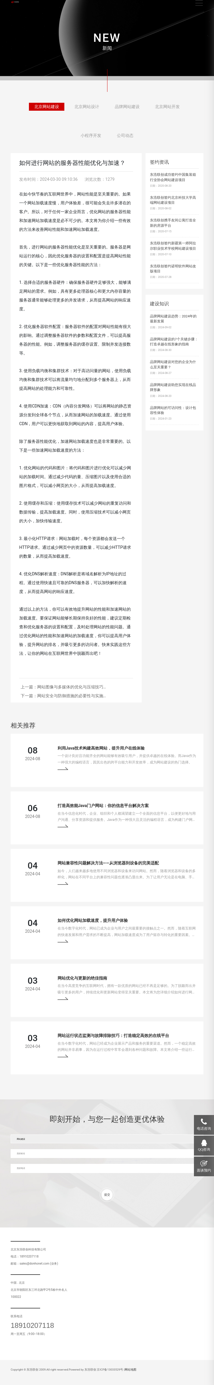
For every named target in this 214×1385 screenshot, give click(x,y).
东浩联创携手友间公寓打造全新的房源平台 (173, 223)
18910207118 (32, 1325)
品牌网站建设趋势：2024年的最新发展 (173, 319)
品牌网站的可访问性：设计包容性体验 (173, 410)
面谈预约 (204, 1170)
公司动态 (125, 137)
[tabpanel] (107, 40)
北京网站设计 (86, 108)
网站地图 (130, 1369)
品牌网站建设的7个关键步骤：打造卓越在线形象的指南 (174, 342)
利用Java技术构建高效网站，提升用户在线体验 (101, 748)
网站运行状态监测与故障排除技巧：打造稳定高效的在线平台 (113, 1035)
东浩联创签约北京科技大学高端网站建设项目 (173, 200)
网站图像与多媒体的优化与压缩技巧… (71, 687)
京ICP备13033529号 (110, 1369)
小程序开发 (91, 137)
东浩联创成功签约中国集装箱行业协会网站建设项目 (173, 177)
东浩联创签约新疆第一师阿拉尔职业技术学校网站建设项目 (173, 246)
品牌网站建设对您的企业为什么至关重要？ (173, 364)
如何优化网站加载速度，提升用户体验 (93, 920)
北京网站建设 (46, 108)
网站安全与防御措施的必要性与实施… (71, 695)
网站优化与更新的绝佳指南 (82, 978)
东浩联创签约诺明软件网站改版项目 (173, 269)
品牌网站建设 (127, 108)
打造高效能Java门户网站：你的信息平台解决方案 (103, 805)
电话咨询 (204, 1128)
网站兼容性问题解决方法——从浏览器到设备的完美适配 (108, 863)
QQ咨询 (204, 1149)
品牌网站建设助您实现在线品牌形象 (173, 387)
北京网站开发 (167, 108)
